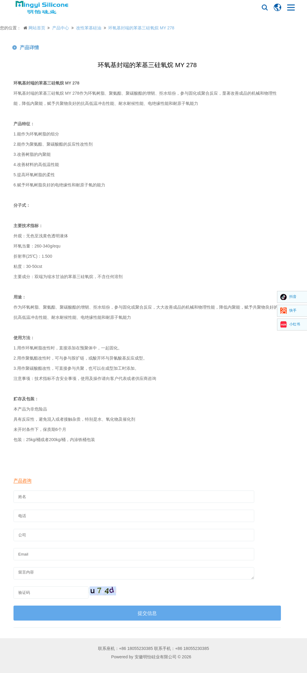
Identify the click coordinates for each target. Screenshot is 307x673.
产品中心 (60, 27)
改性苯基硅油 (88, 27)
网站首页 (36, 27)
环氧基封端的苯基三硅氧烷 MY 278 (141, 27)
